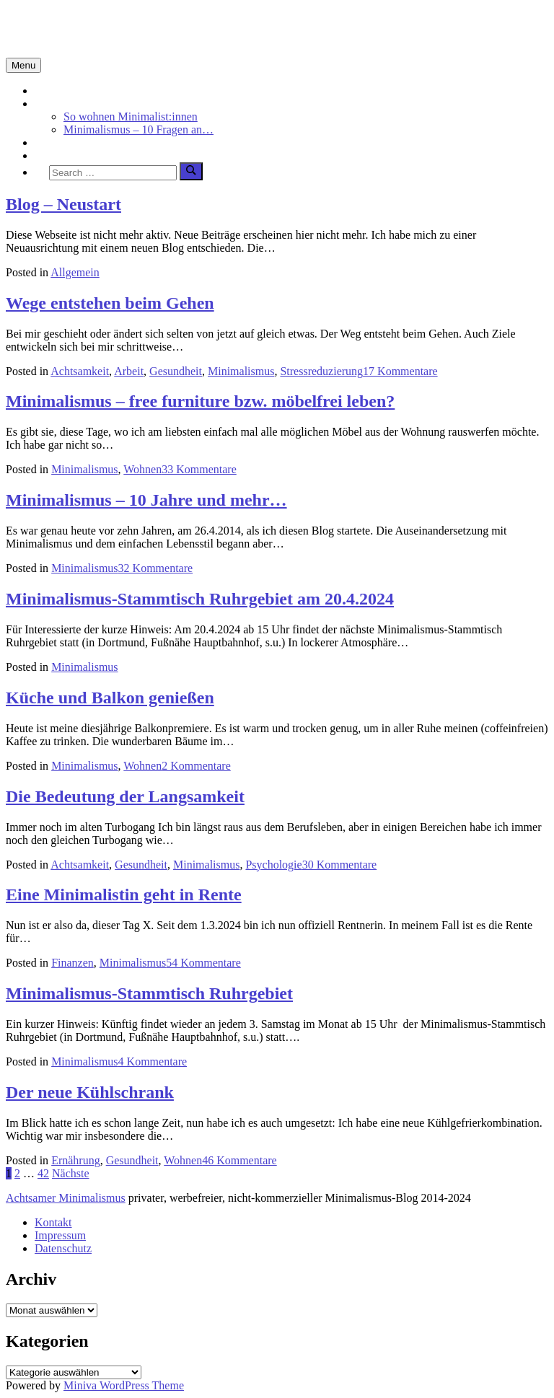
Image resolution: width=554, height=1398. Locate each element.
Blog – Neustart (63, 204)
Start (45, 90)
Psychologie (273, 864)
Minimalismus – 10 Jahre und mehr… (146, 500)
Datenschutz (63, 1248)
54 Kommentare (203, 963)
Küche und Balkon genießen (110, 697)
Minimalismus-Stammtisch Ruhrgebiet (149, 993)
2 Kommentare (196, 766)
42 (43, 1173)
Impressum (60, 1235)
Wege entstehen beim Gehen (110, 303)
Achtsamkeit (64, 142)
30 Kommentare (339, 864)
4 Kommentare (153, 1061)
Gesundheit (175, 371)
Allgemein (75, 272)
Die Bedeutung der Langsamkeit (125, 796)
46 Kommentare (239, 1160)
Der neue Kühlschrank (90, 1092)
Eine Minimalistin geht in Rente (124, 894)
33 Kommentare (199, 469)
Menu (23, 65)
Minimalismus (68, 103)
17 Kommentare (400, 371)
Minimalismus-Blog (102, 28)
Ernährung (75, 1160)
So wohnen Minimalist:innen (130, 116)
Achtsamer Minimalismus (66, 1198)
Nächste (70, 1173)
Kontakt (53, 1222)
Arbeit (129, 371)
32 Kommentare (155, 568)
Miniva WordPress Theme (123, 1385)
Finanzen (72, 963)
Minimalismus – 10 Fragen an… (138, 129)
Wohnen (142, 469)
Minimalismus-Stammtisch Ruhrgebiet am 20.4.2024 (200, 598)
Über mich (59, 155)
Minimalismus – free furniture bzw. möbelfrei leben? (200, 401)
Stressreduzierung (321, 371)
